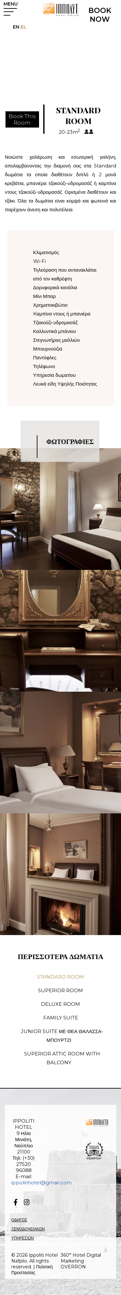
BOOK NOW (99, 15)
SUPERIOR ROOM (60, 990)
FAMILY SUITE (60, 1018)
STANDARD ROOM (60, 977)
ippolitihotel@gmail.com (41, 1182)
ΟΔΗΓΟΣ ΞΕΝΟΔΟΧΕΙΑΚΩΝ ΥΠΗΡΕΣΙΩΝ (28, 1228)
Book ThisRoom (22, 119)
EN (16, 27)
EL (22, 27)
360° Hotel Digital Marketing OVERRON (81, 1261)
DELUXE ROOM (60, 1004)
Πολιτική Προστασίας (32, 1270)
